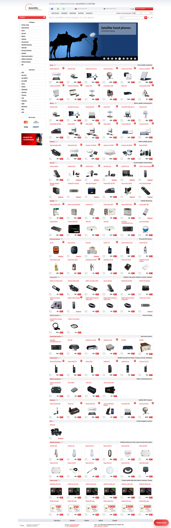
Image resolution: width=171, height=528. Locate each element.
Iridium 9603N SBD (55, 204)
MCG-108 (124, 85)
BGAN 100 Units (54, 501)
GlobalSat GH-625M (91, 259)
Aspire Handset (54, 166)
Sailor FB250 (89, 124)
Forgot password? (126, 13)
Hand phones (53, 357)
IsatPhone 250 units (73, 484)
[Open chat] (161, 522)
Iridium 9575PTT (72, 361)
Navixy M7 (88, 382)
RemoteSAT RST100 (55, 124)
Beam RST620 (143, 145)
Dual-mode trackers (55, 336)
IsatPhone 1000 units (109, 484)
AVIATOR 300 (89, 166)
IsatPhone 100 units (55, 484)
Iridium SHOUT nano (127, 242)
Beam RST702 (125, 445)
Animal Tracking (54, 315)
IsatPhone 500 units (91, 484)
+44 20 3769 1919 (82, 8)
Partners (73, 13)
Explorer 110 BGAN (55, 85)
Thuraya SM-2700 (72, 221)
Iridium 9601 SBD (144, 204)
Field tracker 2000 (72, 259)
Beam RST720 (125, 463)
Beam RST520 (107, 445)
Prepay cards (53, 480)
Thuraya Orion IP (144, 124)
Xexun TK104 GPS (109, 382)
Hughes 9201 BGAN (144, 85)
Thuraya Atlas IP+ (126, 124)
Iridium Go (70, 403)
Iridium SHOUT (143, 242)
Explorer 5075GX (108, 68)
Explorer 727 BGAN (91, 145)
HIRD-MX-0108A (143, 463)
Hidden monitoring (55, 379)
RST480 (123, 340)
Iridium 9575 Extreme (55, 361)
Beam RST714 (90, 463)
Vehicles (52, 141)
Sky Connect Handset (145, 183)
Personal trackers (55, 239)
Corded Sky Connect (73, 183)
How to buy (55, 13)
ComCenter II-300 (108, 85)
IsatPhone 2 (107, 361)
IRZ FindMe (71, 382)
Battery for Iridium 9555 (92, 280)
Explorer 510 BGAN (126, 68)
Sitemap (105, 526)
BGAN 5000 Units (144, 501)
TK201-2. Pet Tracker (74, 319)
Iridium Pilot (89, 85)
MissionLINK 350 (54, 68)
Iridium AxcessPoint (55, 403)
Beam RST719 (107, 463)
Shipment (64, 13)
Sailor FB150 (71, 124)
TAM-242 (88, 221)
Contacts (89, 13)
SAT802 (141, 340)
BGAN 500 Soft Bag (126, 280)
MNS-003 (52, 424)
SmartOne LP (89, 204)
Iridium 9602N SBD (126, 204)
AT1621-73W (53, 445)
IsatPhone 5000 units (145, 484)
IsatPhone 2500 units (127, 484)
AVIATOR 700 (125, 166)
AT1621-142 (71, 445)
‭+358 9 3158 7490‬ (111, 8)
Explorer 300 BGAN (73, 85)
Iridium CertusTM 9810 (74, 204)
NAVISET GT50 (108, 340)
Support (81, 13)
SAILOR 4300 (71, 68)
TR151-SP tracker (126, 259)
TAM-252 (106, 221)
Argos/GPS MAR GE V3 (127, 106)
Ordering (78, 180)
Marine (52, 103)
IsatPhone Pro (125, 361)
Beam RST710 (90, 445)
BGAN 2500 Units (126, 501)
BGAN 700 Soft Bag (144, 280)
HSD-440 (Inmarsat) (91, 183)
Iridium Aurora (143, 106)
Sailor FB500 (107, 124)
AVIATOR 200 (71, 166)
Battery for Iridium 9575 (56, 280)
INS (51, 421)
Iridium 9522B (53, 221)
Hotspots (52, 400)
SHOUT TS (107, 242)
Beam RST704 (54, 463)
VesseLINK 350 (90, 106)
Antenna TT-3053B (109, 145)
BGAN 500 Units (90, 501)
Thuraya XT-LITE (144, 361)
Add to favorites (98, 526)
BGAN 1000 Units (108, 501)
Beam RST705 (72, 463)
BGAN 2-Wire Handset (145, 166)
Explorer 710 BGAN (144, 68)
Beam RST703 (143, 445)
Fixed (51, 65)
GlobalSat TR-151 (108, 259)
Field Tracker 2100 (55, 259)
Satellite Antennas (55, 442)
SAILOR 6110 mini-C (91, 68)
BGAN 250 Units (72, 501)
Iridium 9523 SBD (108, 204)
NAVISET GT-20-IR (91, 340)
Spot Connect (71, 242)
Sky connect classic (126, 183)
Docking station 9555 (55, 145)
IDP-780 (70, 340)
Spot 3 (51, 242)
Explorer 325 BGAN (126, 145)
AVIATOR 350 (107, 166)
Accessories (53, 277)
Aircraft (52, 162)
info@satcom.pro (73, 526)
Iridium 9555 (89, 361)
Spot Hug (88, 242)
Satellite (52, 200)
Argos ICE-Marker (144, 221)
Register (118, 13)
